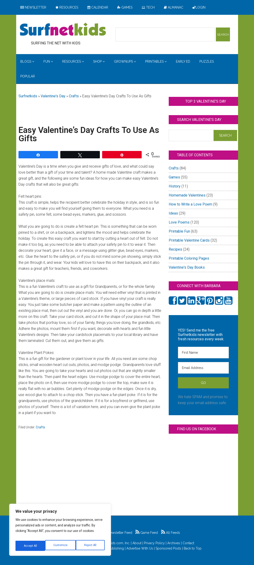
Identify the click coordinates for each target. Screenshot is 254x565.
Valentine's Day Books (187, 267)
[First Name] (203, 352)
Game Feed (146, 532)
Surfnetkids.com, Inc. (114, 543)
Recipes (175, 249)
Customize (30, 546)
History (175, 186)
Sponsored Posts (168, 548)
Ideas (173, 213)
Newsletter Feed (117, 532)
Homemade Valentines (187, 195)
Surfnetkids (27, 96)
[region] (60, 531)
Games (174, 177)
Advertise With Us (139, 548)
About (136, 543)
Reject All (60, 546)
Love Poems (179, 222)
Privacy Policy (154, 543)
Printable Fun (179, 231)
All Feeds (170, 532)
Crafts (74, 96)
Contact (188, 543)
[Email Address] (203, 368)
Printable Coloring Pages (189, 258)
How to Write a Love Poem (190, 204)
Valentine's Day (53, 96)
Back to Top (193, 548)
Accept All (90, 546)
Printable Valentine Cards (189, 240)
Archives (173, 543)
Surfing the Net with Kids (63, 29)
